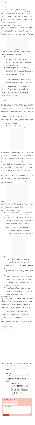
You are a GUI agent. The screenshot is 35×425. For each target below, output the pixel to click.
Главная (25, 8)
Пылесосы (11, 9)
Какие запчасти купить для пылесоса (28, 336)
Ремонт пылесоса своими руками (21, 336)
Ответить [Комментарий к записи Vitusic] (12, 394)
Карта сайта (31, 8)
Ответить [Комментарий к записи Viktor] (7, 369)
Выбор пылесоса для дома (13, 336)
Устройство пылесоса (5, 335)
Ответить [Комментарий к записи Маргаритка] (7, 381)
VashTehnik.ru (5, 9)
